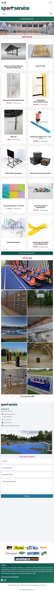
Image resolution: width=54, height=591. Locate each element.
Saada (27, 496)
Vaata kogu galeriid (27, 396)
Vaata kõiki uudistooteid (27, 253)
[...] (20, 287)
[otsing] (25, 14)
